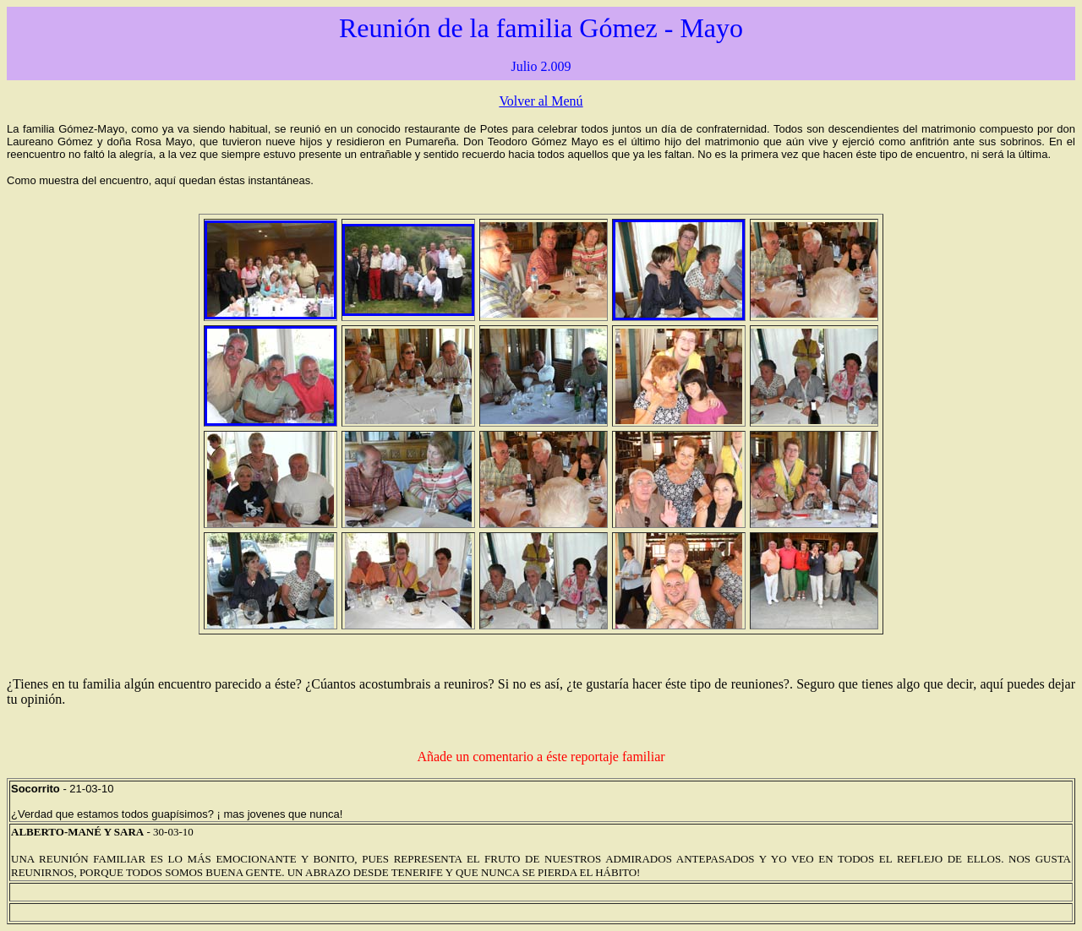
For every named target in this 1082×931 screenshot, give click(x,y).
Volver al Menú (540, 101)
